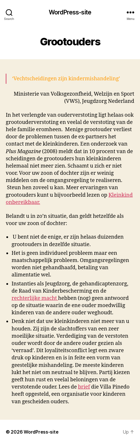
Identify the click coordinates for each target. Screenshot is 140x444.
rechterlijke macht (35, 298)
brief (84, 387)
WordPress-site (70, 12)
